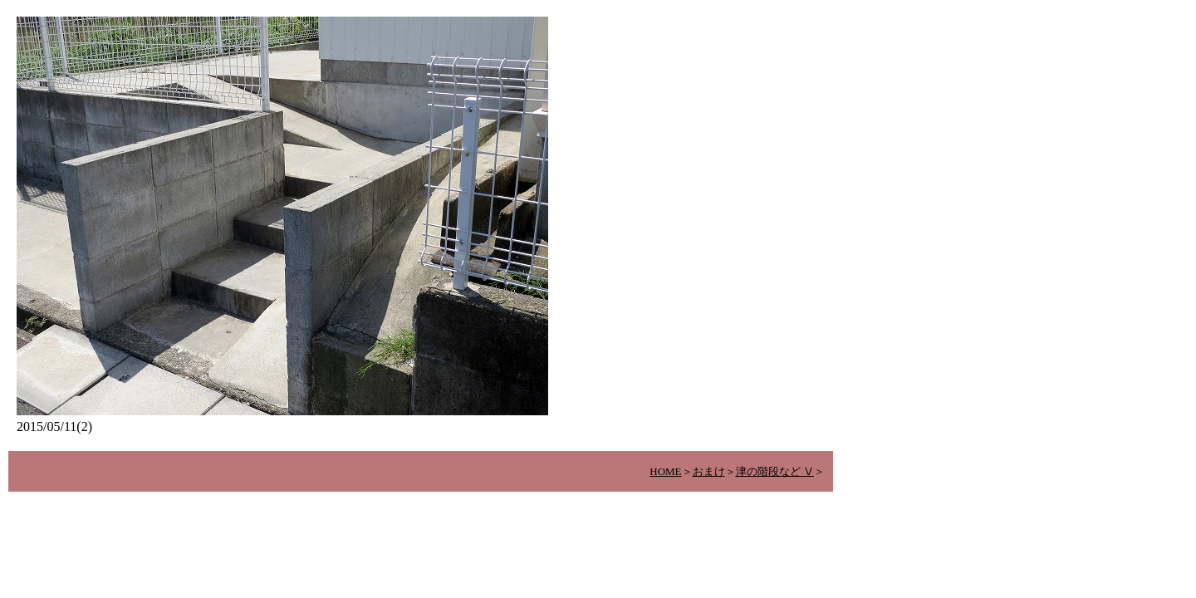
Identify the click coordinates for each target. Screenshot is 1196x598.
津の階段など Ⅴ (775, 471)
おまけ (709, 471)
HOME (665, 471)
